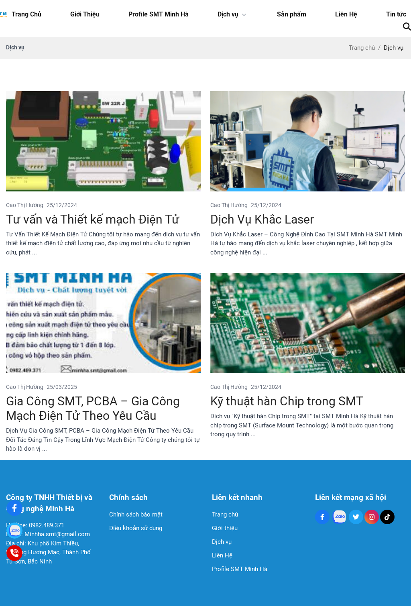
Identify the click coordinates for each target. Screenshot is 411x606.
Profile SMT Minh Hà (158, 14)
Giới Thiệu (85, 14)
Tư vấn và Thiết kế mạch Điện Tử (92, 219)
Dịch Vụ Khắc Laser (262, 219)
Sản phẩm (291, 14)
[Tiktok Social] (387, 517)
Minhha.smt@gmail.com (57, 534)
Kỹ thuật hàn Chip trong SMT (286, 401)
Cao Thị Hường (24, 205)
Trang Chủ (26, 14)
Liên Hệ (346, 14)
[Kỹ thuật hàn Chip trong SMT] (307, 323)
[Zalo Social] (339, 517)
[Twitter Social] (356, 517)
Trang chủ (225, 514)
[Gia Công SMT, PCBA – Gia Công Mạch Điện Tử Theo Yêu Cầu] (103, 323)
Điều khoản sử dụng (135, 528)
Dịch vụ (233, 14)
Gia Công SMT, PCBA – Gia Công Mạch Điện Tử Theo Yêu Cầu (93, 408)
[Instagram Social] (371, 517)
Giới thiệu (225, 528)
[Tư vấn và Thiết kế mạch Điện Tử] (103, 141)
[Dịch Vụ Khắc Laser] (307, 141)
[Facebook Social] (322, 517)
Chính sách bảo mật (136, 514)
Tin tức (396, 14)
